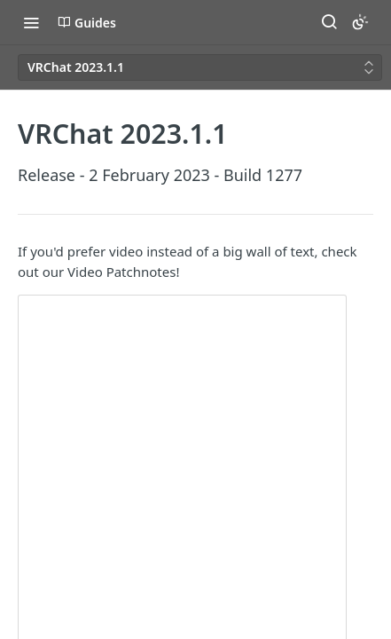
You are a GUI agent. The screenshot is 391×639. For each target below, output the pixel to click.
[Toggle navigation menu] (31, 22)
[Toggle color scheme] (360, 22)
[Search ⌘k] (329, 22)
